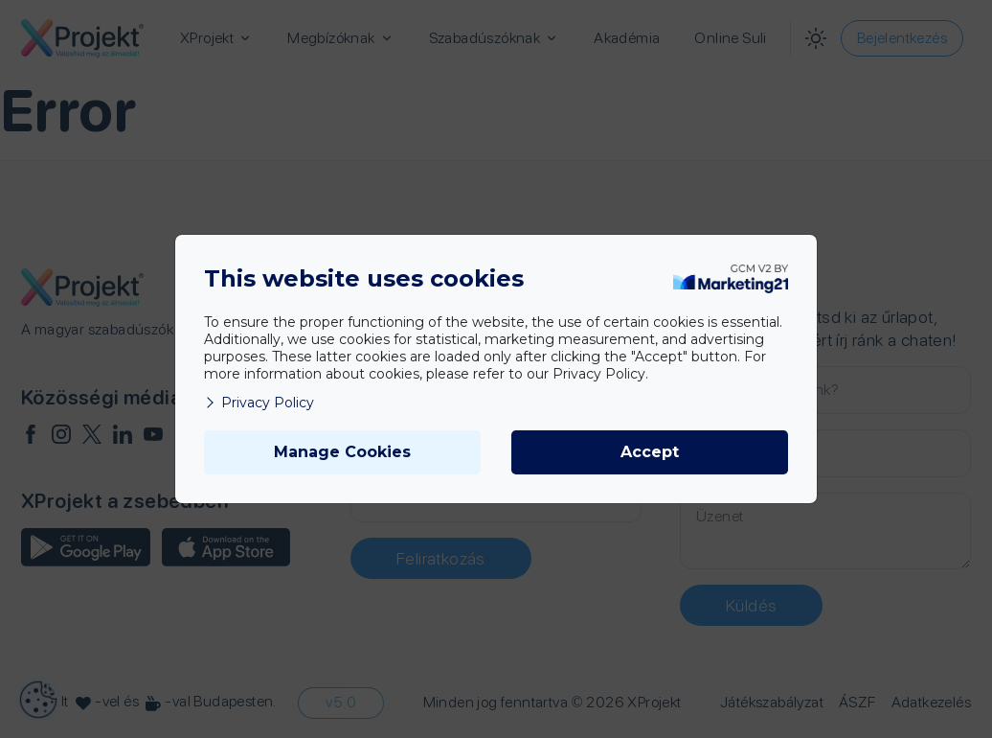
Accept (649, 452)
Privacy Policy (259, 402)
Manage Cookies (342, 452)
